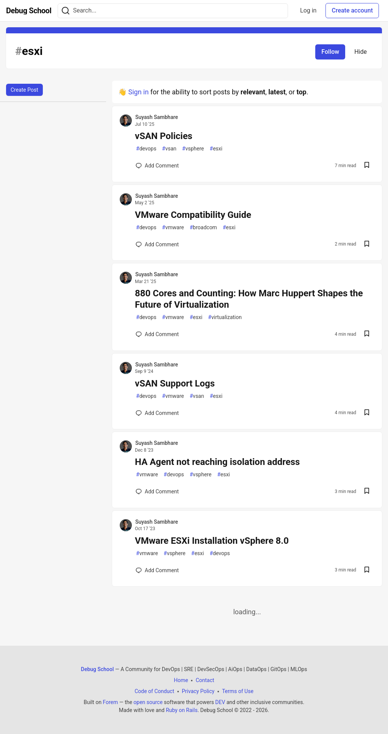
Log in (308, 10)
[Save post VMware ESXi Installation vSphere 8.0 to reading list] (366, 570)
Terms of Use (237, 691)
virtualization (225, 317)
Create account (352, 10)
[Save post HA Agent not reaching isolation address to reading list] (366, 491)
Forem (110, 702)
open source (148, 702)
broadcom (203, 228)
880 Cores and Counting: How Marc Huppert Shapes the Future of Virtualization (249, 299)
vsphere (193, 149)
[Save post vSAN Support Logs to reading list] (366, 413)
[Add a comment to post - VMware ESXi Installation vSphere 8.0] (157, 570)
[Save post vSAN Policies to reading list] (366, 165)
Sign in (138, 92)
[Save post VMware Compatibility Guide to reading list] (366, 244)
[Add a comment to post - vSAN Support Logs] (157, 413)
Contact (205, 680)
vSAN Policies (163, 136)
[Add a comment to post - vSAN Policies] (157, 166)
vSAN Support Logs (175, 383)
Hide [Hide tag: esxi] (360, 51)
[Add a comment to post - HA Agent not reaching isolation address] (157, 491)
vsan (169, 149)
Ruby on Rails (182, 710)
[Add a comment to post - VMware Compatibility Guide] (157, 244)
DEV (220, 702)
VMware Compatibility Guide (193, 215)
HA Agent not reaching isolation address (217, 462)
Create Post (24, 90)
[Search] (65, 11)
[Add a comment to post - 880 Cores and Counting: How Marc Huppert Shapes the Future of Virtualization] (157, 334)
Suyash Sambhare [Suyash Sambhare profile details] (156, 117)
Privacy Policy (198, 691)
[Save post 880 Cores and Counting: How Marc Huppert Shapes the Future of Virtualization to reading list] (366, 334)
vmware (173, 228)
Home (181, 680)
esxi (216, 149)
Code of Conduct (154, 691)
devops (146, 149)
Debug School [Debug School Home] (97, 669)
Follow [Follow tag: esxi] (330, 51)
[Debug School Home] (29, 10)
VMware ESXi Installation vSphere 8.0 (212, 540)
